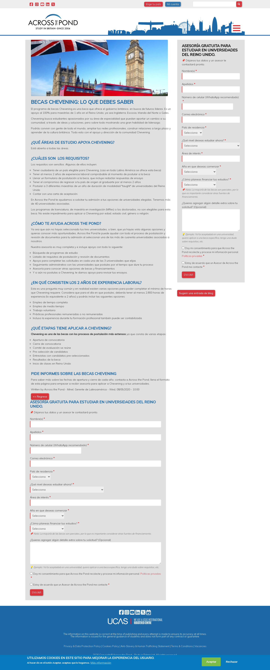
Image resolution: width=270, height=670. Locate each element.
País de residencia (193, 137)
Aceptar (211, 661)
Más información (101, 662)
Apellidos (187, 94)
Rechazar (232, 661)
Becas (117, 40)
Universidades (60, 40)
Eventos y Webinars (187, 40)
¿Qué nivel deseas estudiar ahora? (203, 150)
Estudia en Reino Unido (88, 40)
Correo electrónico (193, 124)
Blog (215, 40)
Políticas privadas (192, 266)
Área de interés (191, 163)
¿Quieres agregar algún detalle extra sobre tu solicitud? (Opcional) (210, 215)
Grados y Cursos (134, 40)
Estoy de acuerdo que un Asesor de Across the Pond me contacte (70, 594)
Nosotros (38, 40)
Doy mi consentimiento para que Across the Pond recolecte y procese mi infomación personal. (210, 262)
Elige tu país (153, 4)
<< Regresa (40, 406)
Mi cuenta (173, 4)
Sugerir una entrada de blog (196, 303)
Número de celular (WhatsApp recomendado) (210, 107)
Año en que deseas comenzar (200, 176)
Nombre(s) (188, 81)
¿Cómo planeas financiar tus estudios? (205, 189)
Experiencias (164, 40)
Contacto (232, 40)
